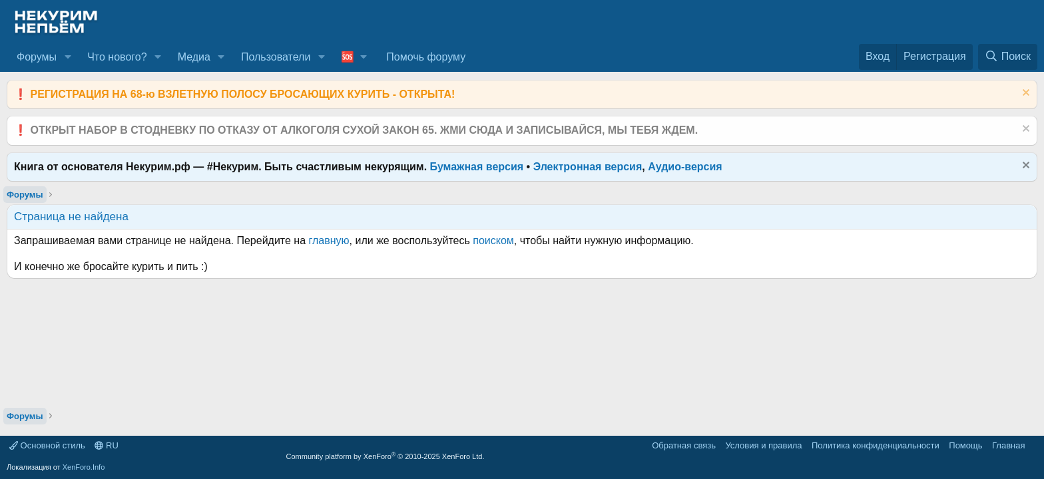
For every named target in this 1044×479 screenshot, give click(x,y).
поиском (493, 240)
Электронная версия (588, 166)
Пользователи (275, 57)
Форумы (37, 57)
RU (106, 445)
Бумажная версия (477, 166)
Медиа (194, 57)
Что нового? (116, 57)
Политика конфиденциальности (875, 445)
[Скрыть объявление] (1024, 94)
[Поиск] (1007, 56)
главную (329, 240)
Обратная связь (684, 445)
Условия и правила (763, 445)
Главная (1008, 445)
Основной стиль (47, 445)
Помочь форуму (425, 57)
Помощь (965, 445)
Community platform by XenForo (385, 456)
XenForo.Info (84, 467)
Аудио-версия (685, 166)
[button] (67, 57)
